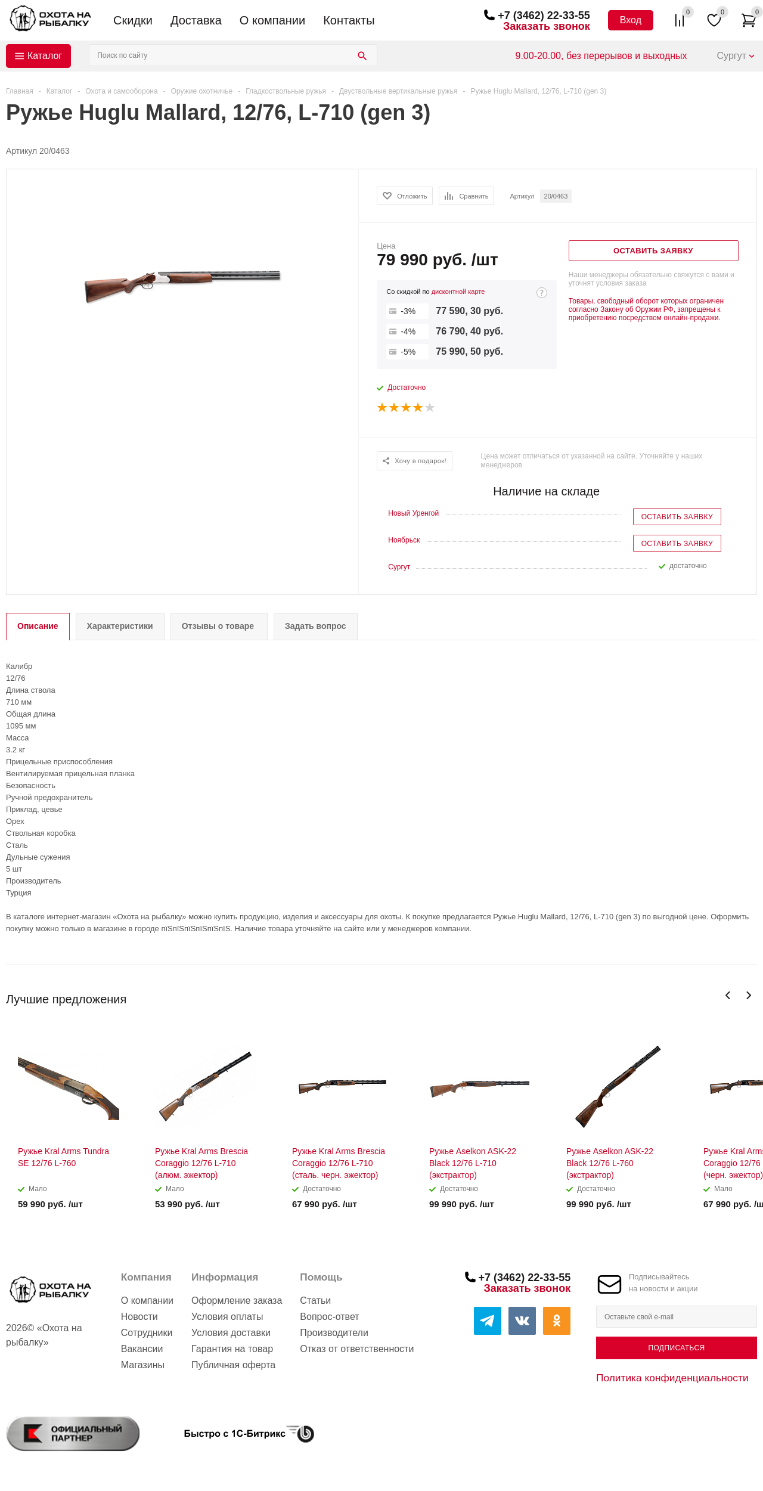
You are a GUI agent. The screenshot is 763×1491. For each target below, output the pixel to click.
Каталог (44, 56)
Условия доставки (231, 1333)
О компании (272, 20)
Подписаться (676, 1348)
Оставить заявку (677, 517)
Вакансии (142, 1349)
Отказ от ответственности (357, 1349)
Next (748, 995)
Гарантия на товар (232, 1349)
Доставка (196, 20)
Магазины (143, 1365)
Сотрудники (147, 1333)
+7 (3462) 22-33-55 (544, 15)
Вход (630, 20)
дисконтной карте (458, 291)
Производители (334, 1333)
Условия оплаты (227, 1317)
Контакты (348, 20)
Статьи (315, 1300)
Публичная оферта (233, 1365)
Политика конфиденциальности (672, 1378)
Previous (728, 995)
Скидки (133, 20)
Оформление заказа (236, 1300)
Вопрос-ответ (329, 1317)
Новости (139, 1317)
